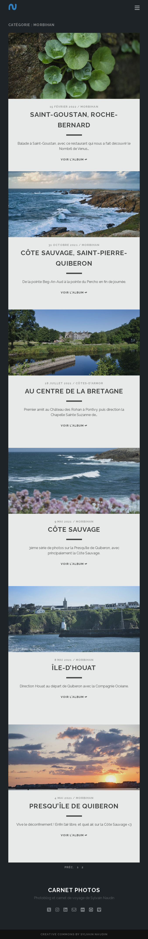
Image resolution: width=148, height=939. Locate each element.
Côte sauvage (74, 529)
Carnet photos (74, 890)
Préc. (69, 867)
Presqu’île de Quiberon (73, 806)
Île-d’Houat (74, 668)
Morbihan (89, 106)
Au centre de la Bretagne (74, 391)
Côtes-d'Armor (89, 383)
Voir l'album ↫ (74, 159)
